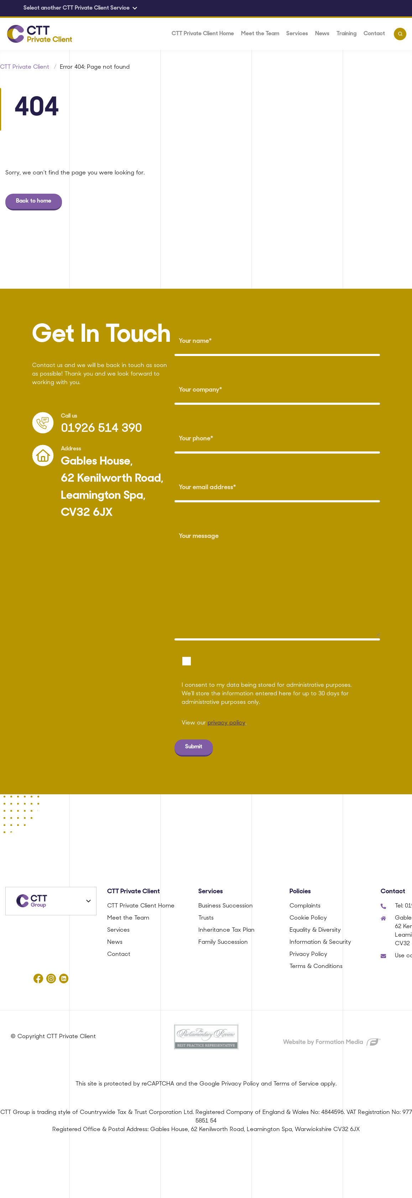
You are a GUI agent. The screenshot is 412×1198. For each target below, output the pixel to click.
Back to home (33, 201)
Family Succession (223, 942)
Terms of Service (296, 1084)
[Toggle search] (400, 34)
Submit (193, 747)
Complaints (305, 906)
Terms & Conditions (316, 966)
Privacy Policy (308, 954)
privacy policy (226, 723)
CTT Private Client (24, 67)
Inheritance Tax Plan (226, 930)
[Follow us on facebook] (38, 978)
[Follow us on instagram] (51, 978)
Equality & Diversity (315, 930)
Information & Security (320, 942)
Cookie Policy (308, 918)
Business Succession (225, 906)
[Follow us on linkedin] (63, 978)
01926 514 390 (101, 429)
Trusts (206, 918)
